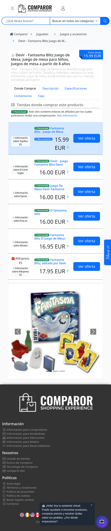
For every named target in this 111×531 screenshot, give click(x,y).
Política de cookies (16, 495)
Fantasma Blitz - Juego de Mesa (49, 130)
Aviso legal (11, 483)
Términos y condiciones (19, 487)
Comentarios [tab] (23, 96)
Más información (67, 115)
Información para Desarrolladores (26, 446)
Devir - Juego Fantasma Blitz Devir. (51, 163)
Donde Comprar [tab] (25, 88)
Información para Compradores (24, 429)
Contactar (10, 504)
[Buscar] (105, 21)
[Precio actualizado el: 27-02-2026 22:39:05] (68, 147)
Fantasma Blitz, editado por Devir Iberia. (50, 263)
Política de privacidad (18, 491)
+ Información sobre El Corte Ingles (20, 170)
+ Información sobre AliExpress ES (20, 271)
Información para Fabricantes (23, 437)
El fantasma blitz (50, 212)
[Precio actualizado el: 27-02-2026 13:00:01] (68, 245)
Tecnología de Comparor (20, 466)
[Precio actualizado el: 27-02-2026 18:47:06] (68, 171)
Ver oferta (86, 138)
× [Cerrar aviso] (91, 504)
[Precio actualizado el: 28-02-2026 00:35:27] (68, 221)
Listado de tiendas (16, 458)
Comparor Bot (13, 470)
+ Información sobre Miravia (20, 244)
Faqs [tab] (41, 96)
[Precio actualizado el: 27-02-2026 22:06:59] (68, 270)
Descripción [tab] (50, 88)
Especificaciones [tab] (76, 88)
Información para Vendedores (23, 433)
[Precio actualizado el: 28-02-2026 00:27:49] (68, 196)
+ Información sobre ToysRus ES (20, 141)
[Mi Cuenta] (63, 8)
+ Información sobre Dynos (20, 194)
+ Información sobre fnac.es (20, 219)
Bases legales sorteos (18, 499)
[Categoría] (75, 21)
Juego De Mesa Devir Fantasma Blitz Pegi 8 (49, 189)
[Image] (49, 371)
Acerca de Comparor (17, 462)
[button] (12, 8)
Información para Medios (20, 442)
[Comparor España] (34, 8)
